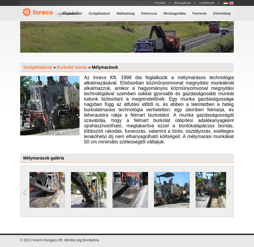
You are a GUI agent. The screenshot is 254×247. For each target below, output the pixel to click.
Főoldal (159, 3)
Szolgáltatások (37, 67)
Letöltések (207, 3)
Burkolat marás (72, 67)
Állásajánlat (182, 3)
